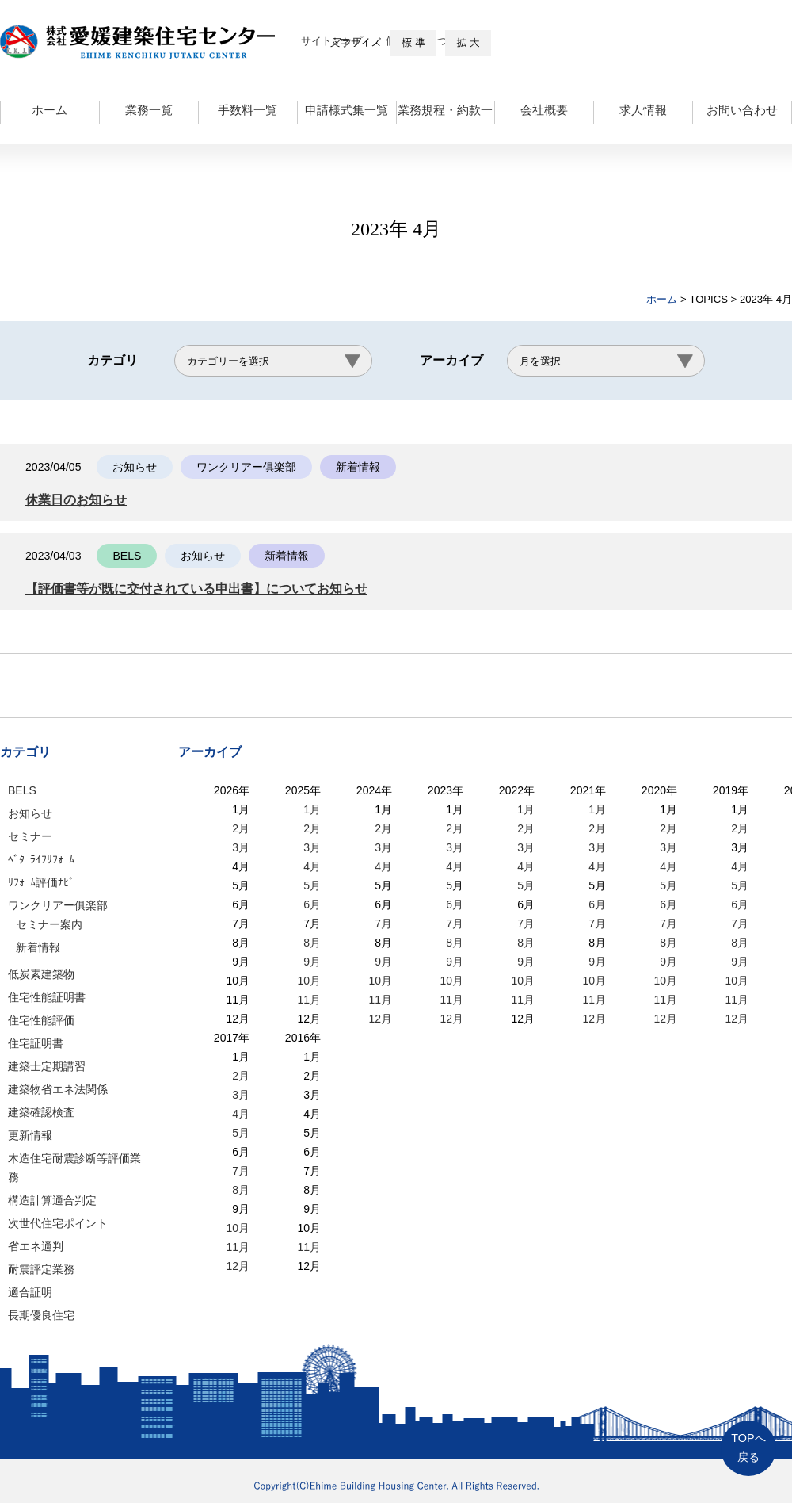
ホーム (49, 110)
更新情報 (30, 1135)
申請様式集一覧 (346, 110)
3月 (240, 847)
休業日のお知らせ (79, 499)
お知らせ (30, 813)
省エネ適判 (35, 1246)
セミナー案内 (49, 924)
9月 (312, 961)
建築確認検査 (41, 1112)
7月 (383, 923)
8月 (312, 942)
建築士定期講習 (47, 1066)
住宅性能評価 (41, 1020)
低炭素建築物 (41, 974)
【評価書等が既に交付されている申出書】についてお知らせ (207, 588)
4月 (312, 866)
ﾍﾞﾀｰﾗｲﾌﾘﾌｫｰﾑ (41, 859)
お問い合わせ (742, 110)
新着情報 (38, 947)
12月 (380, 1018)
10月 (309, 980)
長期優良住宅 (41, 1315)
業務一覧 (149, 110)
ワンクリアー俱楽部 (58, 905)
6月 (312, 904)
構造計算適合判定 (52, 1200)
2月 (240, 828)
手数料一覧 (247, 110)
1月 (312, 809)
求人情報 (643, 110)
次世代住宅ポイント (58, 1223)
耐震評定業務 (41, 1269)
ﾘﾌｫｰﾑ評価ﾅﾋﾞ (41, 882)
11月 (309, 999)
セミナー (30, 836)
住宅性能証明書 (47, 997)
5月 (312, 885)
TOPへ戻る (748, 1448)
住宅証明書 (35, 1043)
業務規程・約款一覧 (445, 114)
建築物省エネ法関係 (58, 1089)
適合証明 (30, 1292)
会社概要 (544, 110)
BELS (22, 790)
